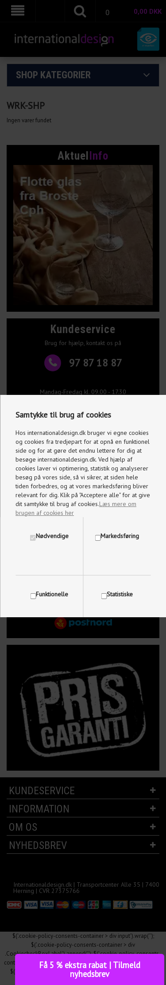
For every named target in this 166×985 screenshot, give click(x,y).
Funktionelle (52, 594)
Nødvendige (52, 536)
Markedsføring (119, 536)
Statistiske (120, 594)
